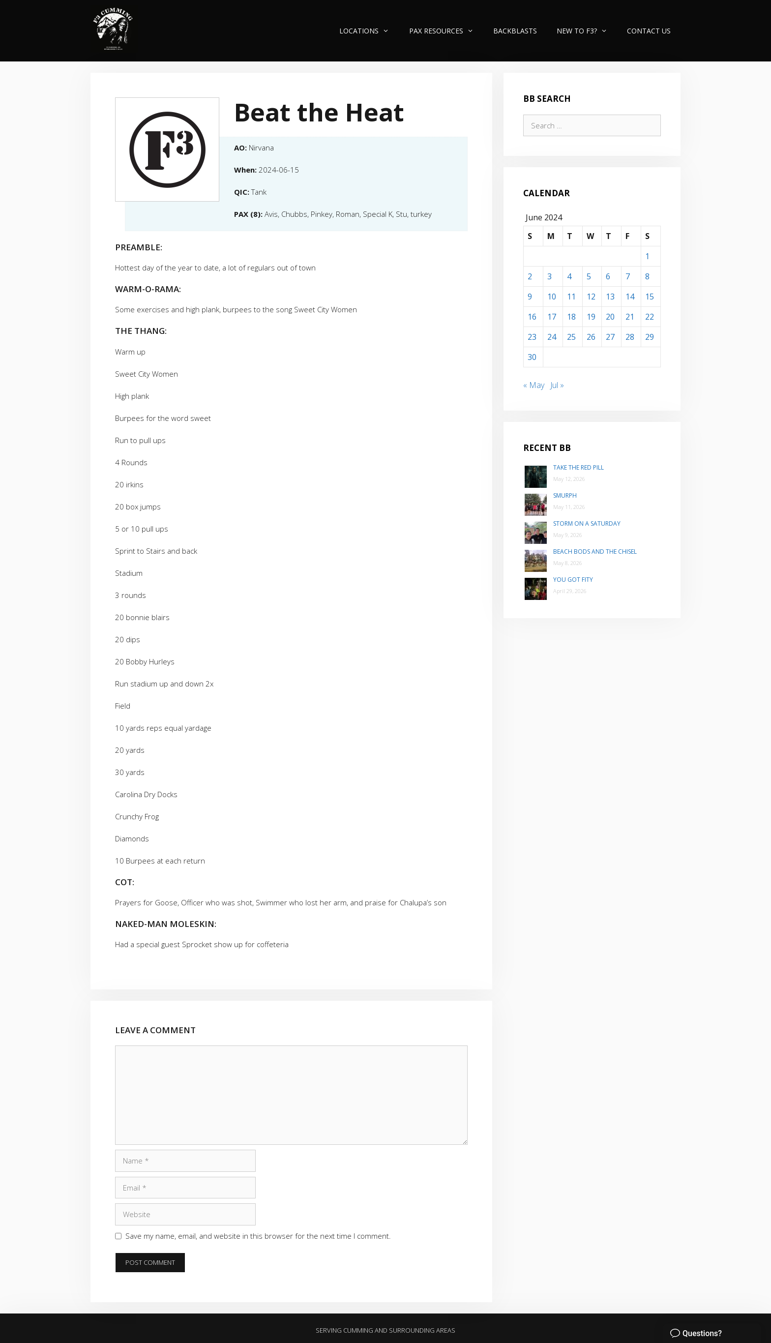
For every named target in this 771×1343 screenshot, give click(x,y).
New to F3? (587, 30)
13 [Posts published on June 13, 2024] (610, 296)
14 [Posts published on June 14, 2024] (629, 296)
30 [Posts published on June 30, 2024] (532, 357)
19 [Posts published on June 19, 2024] (591, 316)
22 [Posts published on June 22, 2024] (649, 316)
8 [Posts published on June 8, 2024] (647, 276)
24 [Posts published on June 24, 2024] (551, 336)
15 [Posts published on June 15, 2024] (649, 296)
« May (533, 385)
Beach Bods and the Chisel (595, 551)
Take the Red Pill (578, 467)
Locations (369, 30)
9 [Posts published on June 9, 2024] (530, 296)
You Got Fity (573, 579)
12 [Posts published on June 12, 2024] (591, 296)
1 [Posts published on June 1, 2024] (647, 256)
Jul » (557, 385)
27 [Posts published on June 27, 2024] (610, 336)
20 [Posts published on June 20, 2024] (610, 316)
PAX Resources (446, 30)
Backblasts (515, 30)
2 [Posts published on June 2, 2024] (530, 276)
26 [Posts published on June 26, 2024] (591, 336)
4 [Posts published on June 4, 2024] (569, 276)
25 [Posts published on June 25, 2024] (571, 336)
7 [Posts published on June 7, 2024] (627, 276)
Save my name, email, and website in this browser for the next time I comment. (258, 1236)
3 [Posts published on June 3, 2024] (549, 276)
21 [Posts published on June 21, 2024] (629, 316)
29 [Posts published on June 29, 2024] (649, 336)
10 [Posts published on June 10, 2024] (551, 296)
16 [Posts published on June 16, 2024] (532, 316)
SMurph (565, 495)
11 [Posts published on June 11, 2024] (571, 296)
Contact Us (649, 30)
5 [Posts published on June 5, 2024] (589, 276)
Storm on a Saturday (587, 523)
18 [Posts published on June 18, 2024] (571, 316)
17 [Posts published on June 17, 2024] (551, 316)
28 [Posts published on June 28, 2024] (629, 336)
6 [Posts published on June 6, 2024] (608, 276)
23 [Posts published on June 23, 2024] (532, 336)
